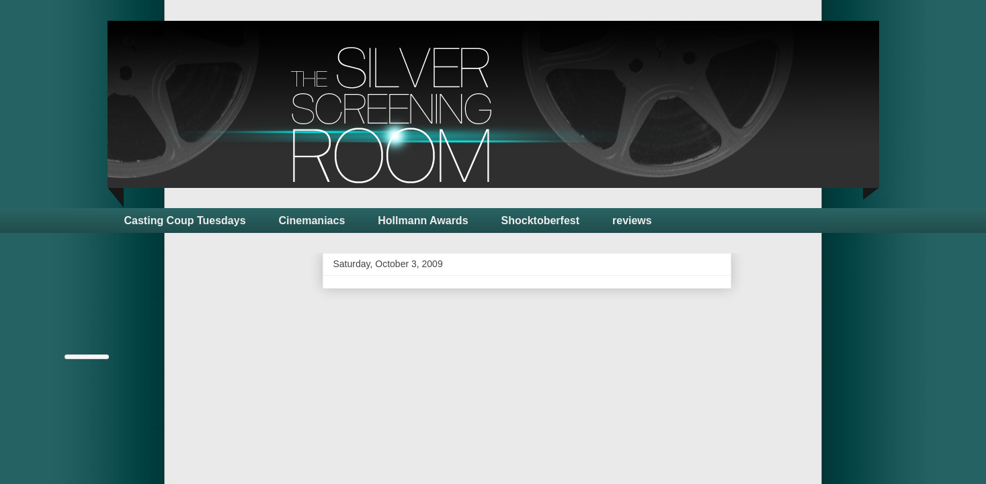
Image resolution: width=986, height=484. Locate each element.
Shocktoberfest (540, 220)
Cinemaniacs (312, 220)
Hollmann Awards (423, 220)
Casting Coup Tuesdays (185, 220)
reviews (632, 220)
